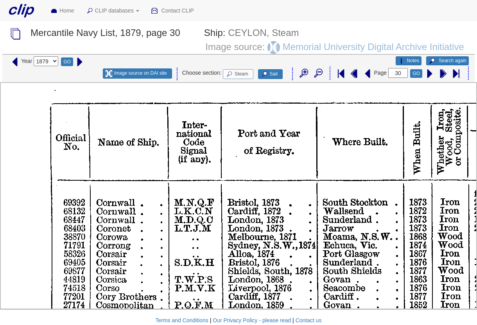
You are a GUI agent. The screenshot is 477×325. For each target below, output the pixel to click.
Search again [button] (447, 61)
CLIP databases (112, 10)
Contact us (309, 320)
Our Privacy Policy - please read (252, 320)
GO (67, 62)
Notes (408, 61)
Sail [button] (269, 74)
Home (62, 10)
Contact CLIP (172, 10)
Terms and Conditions (181, 320)
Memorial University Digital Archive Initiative (373, 46)
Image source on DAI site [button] (136, 73)
